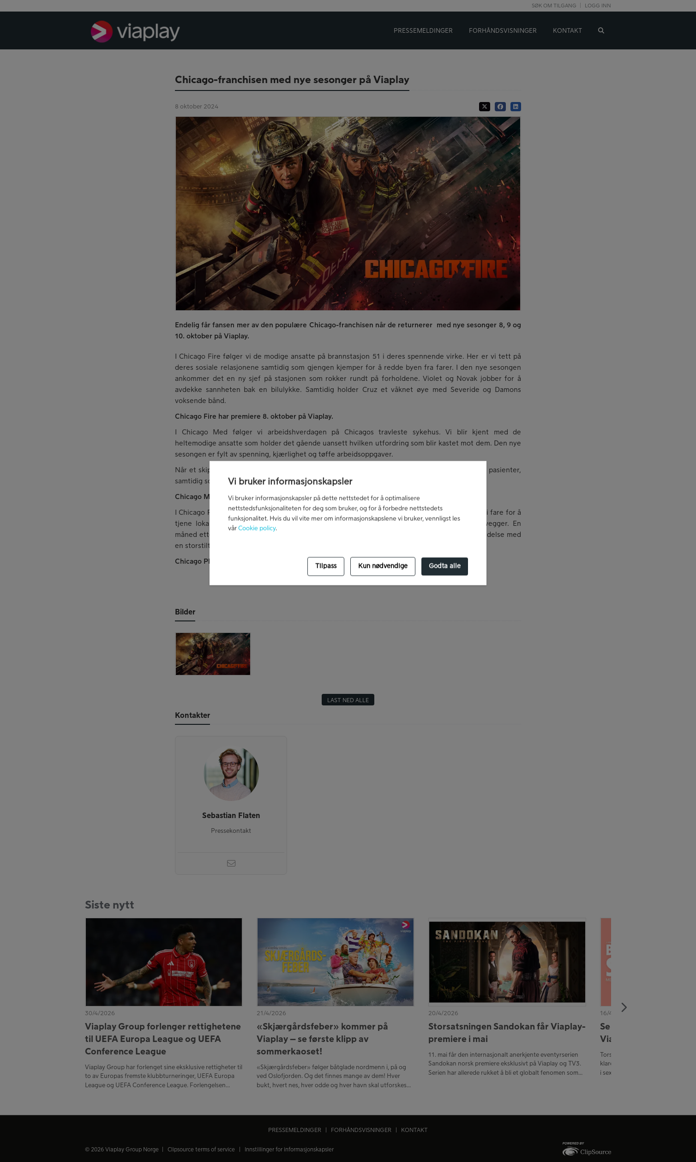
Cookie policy (257, 528)
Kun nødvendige (383, 566)
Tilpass (325, 566)
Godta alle (445, 566)
